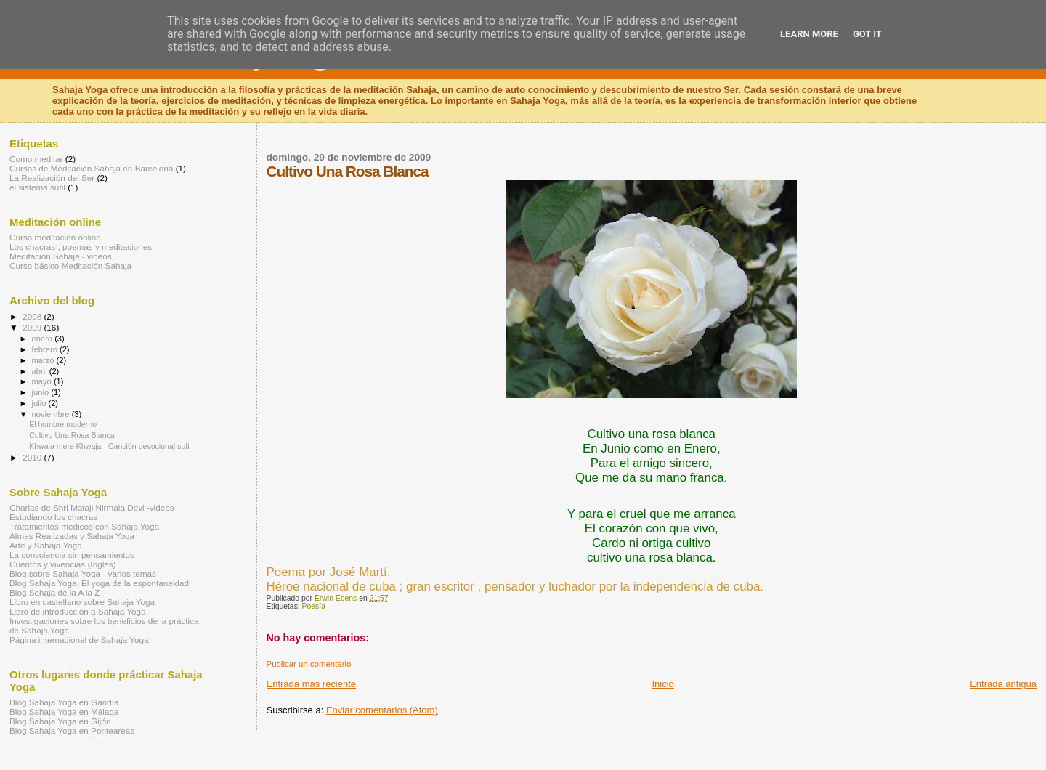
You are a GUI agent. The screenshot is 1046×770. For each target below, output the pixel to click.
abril (40, 371)
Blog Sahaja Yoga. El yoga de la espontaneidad (99, 583)
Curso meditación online (55, 237)
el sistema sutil (37, 187)
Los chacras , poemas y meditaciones (80, 246)
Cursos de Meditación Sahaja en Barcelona (91, 168)
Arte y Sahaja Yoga (45, 545)
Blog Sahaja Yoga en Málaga (64, 711)
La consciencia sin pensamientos (71, 554)
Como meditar (36, 158)
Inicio (662, 683)
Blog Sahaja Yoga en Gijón (59, 721)
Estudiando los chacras (53, 517)
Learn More (809, 33)
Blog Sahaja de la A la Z (54, 592)
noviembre (52, 414)
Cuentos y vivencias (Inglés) (62, 564)
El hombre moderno (63, 424)
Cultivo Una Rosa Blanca (72, 435)
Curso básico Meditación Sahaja (70, 265)
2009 (33, 327)
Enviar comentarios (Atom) (382, 710)
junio (42, 392)
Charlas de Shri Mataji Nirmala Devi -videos (91, 507)
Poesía (313, 606)
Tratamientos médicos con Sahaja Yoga (84, 526)
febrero (46, 349)
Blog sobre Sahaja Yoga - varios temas (82, 573)
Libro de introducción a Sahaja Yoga (77, 611)
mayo (43, 381)
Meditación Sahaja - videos (60, 256)
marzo (44, 360)
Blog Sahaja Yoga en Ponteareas (71, 730)
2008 (33, 316)
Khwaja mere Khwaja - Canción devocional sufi (109, 446)
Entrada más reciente (312, 683)
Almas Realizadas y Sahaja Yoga (71, 535)
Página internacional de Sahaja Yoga (79, 639)
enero (43, 338)
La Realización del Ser (51, 177)
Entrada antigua (1003, 683)
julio (40, 403)
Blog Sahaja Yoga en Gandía (64, 702)
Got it (867, 33)
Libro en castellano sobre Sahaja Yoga (82, 602)
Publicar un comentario (309, 664)
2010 (33, 457)
